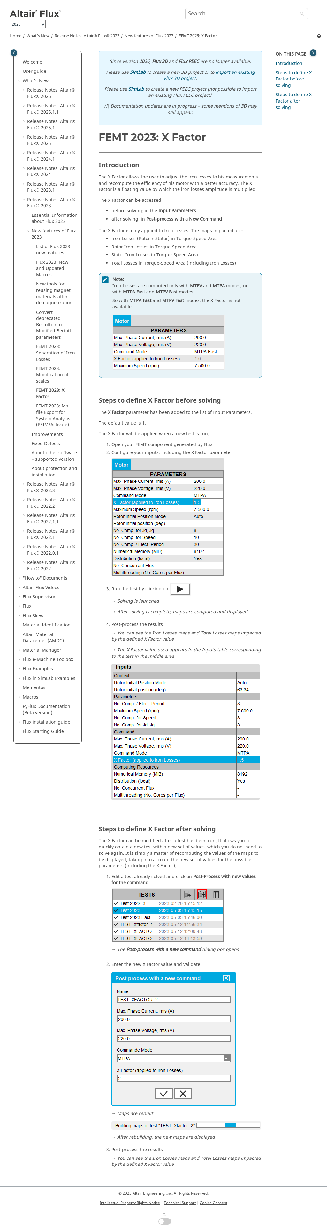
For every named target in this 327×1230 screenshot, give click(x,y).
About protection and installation (54, 471)
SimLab (138, 72)
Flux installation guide (46, 722)
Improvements (47, 434)
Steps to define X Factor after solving (294, 100)
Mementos (34, 687)
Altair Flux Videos (41, 587)
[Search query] (246, 13)
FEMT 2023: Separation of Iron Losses (55, 352)
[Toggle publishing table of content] (14, 52)
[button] (20, 62)
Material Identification (47, 625)
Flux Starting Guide (43, 731)
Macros (30, 697)
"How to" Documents (45, 578)
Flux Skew (33, 615)
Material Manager (42, 650)
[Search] (300, 14)
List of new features (53, 249)
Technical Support (180, 1203)
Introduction (289, 63)
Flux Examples (38, 668)
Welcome (32, 62)
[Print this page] (319, 36)
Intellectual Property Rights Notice (130, 1203)
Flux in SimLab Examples (49, 678)
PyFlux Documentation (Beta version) (46, 709)
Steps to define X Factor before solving (294, 79)
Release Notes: (87, 36)
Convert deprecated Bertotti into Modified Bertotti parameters (54, 325)
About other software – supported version (54, 456)
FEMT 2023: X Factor (198, 36)
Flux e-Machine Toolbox (48, 659)
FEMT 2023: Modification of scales (52, 374)
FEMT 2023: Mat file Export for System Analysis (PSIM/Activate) (53, 415)
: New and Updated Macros (52, 268)
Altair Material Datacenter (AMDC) (43, 637)
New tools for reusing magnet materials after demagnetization (54, 293)
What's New (38, 36)
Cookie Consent (213, 1203)
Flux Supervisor (39, 597)
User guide (34, 71)
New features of (149, 36)
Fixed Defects (46, 443)
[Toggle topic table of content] (313, 52)
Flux (27, 606)
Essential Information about (55, 218)
